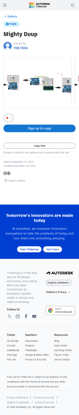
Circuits (11, 345)
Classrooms (31, 341)
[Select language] (59, 282)
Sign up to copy (39, 128)
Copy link (39, 146)
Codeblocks (13, 350)
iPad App (12, 355)
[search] (72, 5)
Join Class (52, 249)
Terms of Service (39, 381)
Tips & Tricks (61, 355)
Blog (56, 341)
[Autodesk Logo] (60, 273)
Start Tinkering (29, 249)
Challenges (31, 350)
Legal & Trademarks (18, 402)
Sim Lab (11, 359)
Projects (29, 345)
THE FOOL (21, 48)
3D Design (12, 341)
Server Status (62, 359)
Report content (14, 180)
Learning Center (63, 350)
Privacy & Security (35, 359)
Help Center (60, 345)
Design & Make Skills (37, 355)
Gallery (10, 16)
